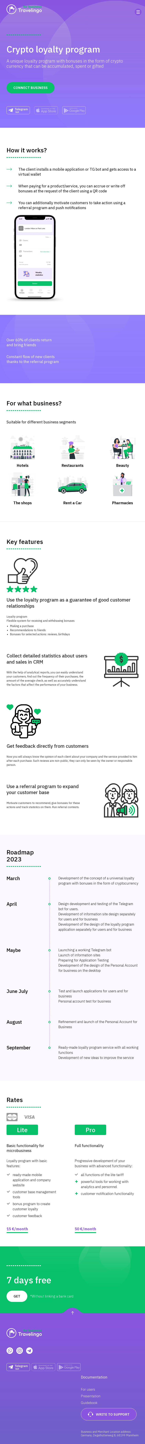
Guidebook (89, 1402)
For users (88, 1389)
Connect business (30, 87)
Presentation (91, 1396)
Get (17, 1296)
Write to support (109, 1414)
